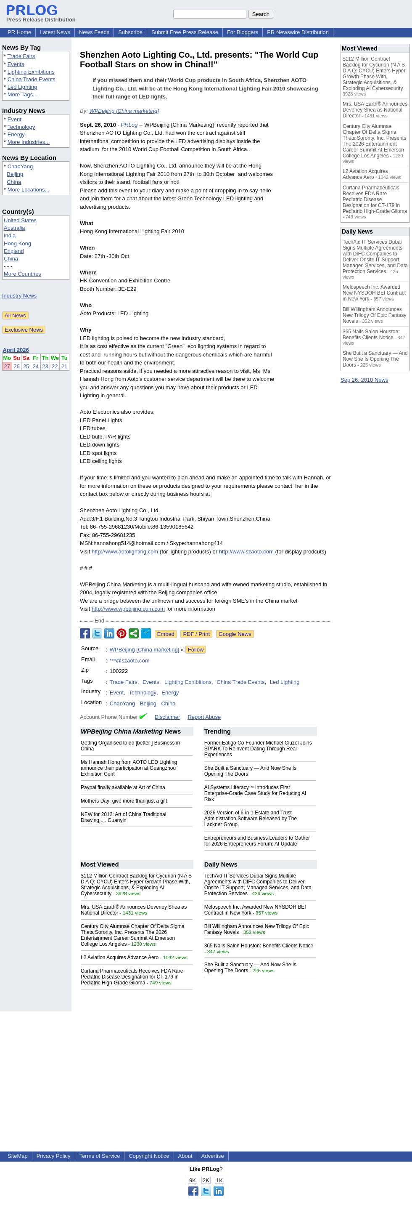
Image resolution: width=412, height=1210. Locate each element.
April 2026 (16, 350)
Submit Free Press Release (184, 32)
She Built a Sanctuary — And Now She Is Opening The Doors (375, 359)
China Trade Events (31, 79)
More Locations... (29, 189)
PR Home (19, 32)
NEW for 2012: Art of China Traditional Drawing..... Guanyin (123, 817)
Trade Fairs (21, 56)
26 (16, 366)
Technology (21, 127)
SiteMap (18, 1156)
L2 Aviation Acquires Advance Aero (119, 957)
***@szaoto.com (130, 660)
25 (26, 366)
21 (64, 366)
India (10, 235)
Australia (14, 228)
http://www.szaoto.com (246, 551)
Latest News (55, 32)
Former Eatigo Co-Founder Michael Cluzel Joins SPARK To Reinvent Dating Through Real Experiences (258, 749)
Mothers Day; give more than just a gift (124, 801)
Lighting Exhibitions (31, 72)
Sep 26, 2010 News (364, 380)
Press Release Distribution (41, 16)
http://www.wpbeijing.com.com (128, 609)
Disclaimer (167, 717)
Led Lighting (22, 87)
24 (36, 366)
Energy (16, 134)
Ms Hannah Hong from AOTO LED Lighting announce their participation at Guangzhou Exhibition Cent (129, 768)
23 (45, 366)
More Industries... (29, 142)
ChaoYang (20, 166)
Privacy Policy (54, 1156)
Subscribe (130, 32)
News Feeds (94, 32)
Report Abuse (204, 717)
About (185, 1156)
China (14, 182)
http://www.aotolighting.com (125, 551)
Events (16, 64)
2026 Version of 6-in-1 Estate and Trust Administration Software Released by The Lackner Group (250, 818)
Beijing (15, 174)
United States (20, 220)
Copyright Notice (149, 1156)
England (14, 251)
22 (55, 366)
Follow (196, 649)
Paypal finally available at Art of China (123, 787)
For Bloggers (242, 32)
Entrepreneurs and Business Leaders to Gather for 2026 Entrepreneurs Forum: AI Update (257, 841)
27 (7, 366)
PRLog (129, 125)
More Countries (22, 274)
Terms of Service (99, 1156)
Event (14, 119)
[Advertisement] (305, 256)
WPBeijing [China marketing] (123, 111)
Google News (235, 634)
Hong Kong (17, 243)
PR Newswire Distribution (298, 32)
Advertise (212, 1156)
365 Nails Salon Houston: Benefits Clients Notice (258, 946)
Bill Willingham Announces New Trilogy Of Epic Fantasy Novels (374, 315)
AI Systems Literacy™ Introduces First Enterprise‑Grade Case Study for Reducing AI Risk (255, 793)
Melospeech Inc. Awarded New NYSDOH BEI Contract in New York (374, 293)
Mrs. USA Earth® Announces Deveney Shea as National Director (375, 110)
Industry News (19, 296)
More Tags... (22, 94)
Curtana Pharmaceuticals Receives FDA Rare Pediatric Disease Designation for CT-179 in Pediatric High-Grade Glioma (132, 977)
